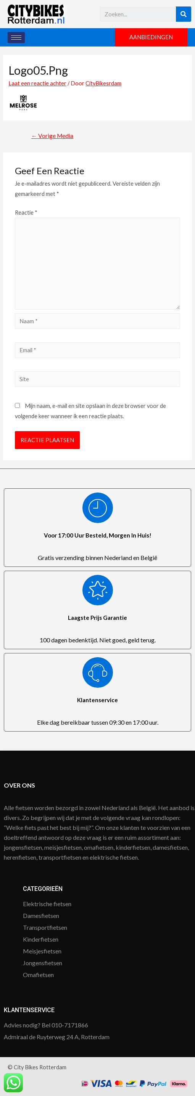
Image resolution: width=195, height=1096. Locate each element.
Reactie (26, 212)
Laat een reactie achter (37, 83)
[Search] (183, 14)
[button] (151, 37)
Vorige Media (52, 135)
